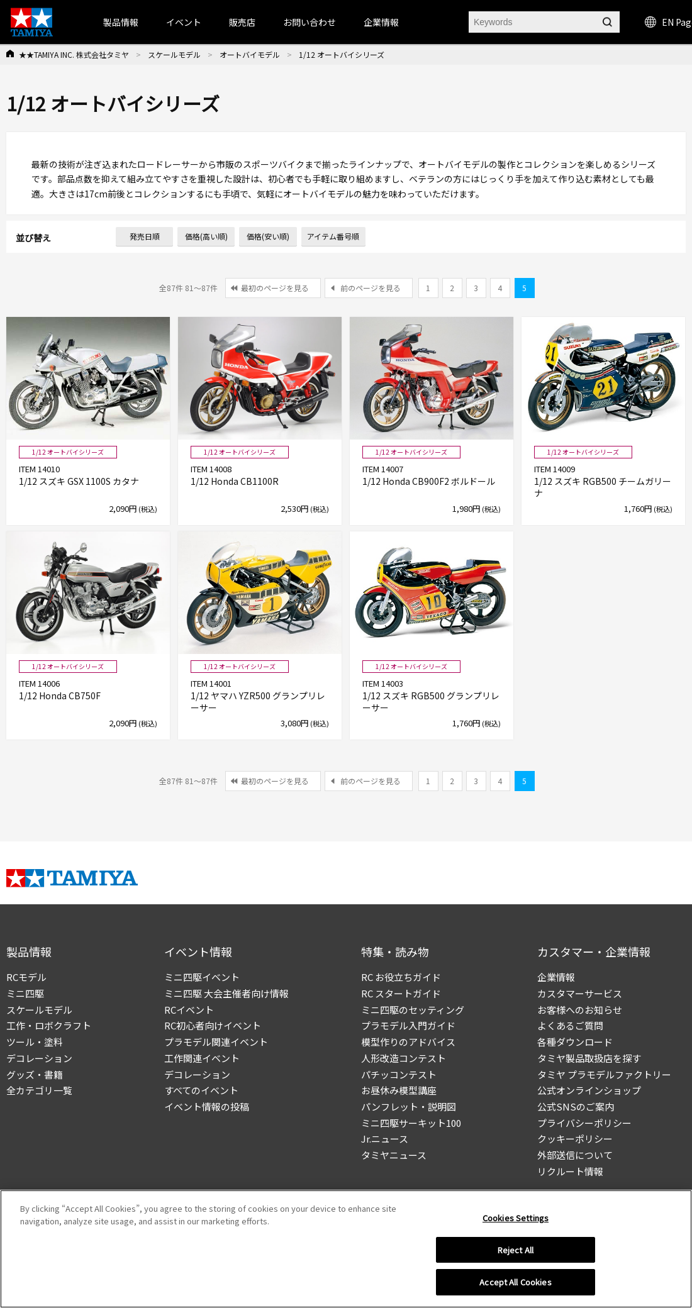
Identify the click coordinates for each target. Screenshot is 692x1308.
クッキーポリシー (575, 1138)
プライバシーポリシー (584, 1122)
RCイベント (189, 1009)
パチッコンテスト (399, 1074)
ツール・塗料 (34, 1041)
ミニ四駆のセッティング (412, 1009)
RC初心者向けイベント (212, 1025)
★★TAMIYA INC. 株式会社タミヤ (74, 54)
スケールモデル (174, 54)
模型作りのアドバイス (408, 1041)
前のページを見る (370, 287)
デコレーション (39, 1058)
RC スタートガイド (401, 993)
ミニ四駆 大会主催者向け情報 (226, 993)
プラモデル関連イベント (216, 1041)
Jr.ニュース (384, 1138)
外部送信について (575, 1154)
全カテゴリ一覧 (39, 1090)
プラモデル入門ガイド (408, 1025)
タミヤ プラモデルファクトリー (604, 1074)
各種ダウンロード (575, 1041)
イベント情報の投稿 (206, 1106)
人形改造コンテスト (403, 1058)
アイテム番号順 (333, 236)
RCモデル (26, 977)
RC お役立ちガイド (401, 977)
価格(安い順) (268, 236)
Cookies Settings (516, 1221)
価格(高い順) (206, 236)
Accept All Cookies (515, 1286)
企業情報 (556, 977)
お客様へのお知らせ (579, 1009)
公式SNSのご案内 (575, 1106)
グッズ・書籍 (34, 1074)
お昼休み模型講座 (399, 1090)
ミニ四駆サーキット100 (411, 1122)
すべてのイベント (201, 1090)
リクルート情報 (570, 1171)
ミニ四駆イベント (202, 977)
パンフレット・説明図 (408, 1106)
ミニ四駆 (25, 993)
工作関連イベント (202, 1058)
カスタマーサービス (579, 993)
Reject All (515, 1253)
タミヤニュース (394, 1154)
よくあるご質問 (570, 1025)
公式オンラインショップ (589, 1090)
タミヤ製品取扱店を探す (589, 1058)
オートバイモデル (250, 54)
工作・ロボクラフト (48, 1025)
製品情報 (120, 22)
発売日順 (145, 236)
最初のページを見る (275, 287)
